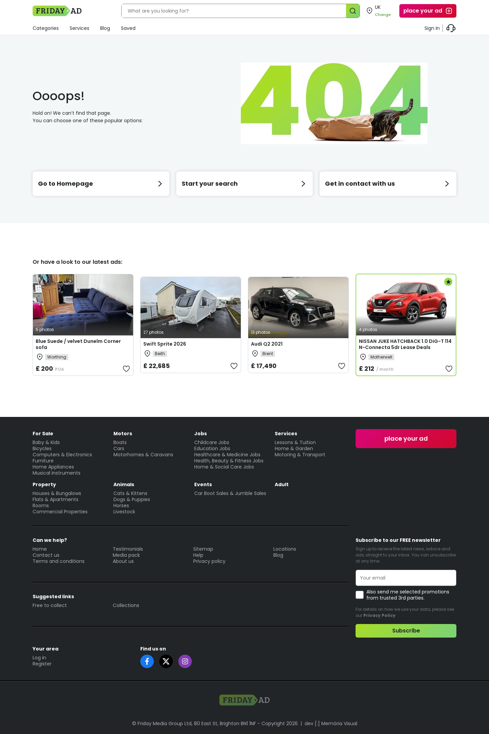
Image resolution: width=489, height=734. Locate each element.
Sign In (432, 28)
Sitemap (203, 549)
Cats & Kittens (130, 493)
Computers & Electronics (62, 455)
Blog (105, 28)
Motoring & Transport (300, 455)
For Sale (43, 433)
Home (40, 549)
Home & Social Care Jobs (224, 467)
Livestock (124, 512)
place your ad (428, 11)
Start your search (245, 183)
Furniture (43, 461)
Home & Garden (294, 448)
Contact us (46, 555)
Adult (282, 484)
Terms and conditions (59, 561)
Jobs (200, 433)
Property (44, 484)
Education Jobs (212, 448)
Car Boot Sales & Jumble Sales (230, 493)
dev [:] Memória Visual (331, 723)
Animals (123, 484)
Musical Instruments (56, 473)
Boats (120, 442)
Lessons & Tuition (295, 442)
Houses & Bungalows (57, 493)
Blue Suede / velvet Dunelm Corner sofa (78, 344)
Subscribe (406, 631)
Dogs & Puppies (131, 499)
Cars (118, 448)
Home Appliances (53, 467)
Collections (126, 605)
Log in (39, 657)
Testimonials (128, 549)
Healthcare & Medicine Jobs (227, 455)
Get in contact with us (388, 183)
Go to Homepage (101, 183)
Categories (46, 28)
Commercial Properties (60, 512)
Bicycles (42, 448)
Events (203, 484)
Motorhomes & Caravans (143, 455)
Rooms (41, 505)
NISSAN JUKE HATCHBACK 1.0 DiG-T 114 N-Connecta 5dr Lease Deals (405, 344)
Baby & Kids (46, 442)
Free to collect (50, 605)
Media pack (126, 555)
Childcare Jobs (211, 442)
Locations (284, 549)
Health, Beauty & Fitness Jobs (229, 461)
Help (198, 555)
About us (123, 561)
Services (79, 28)
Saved (128, 28)
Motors (122, 433)
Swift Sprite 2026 (164, 344)
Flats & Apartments (55, 499)
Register (42, 663)
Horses (121, 505)
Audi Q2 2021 (267, 344)
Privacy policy (209, 561)
